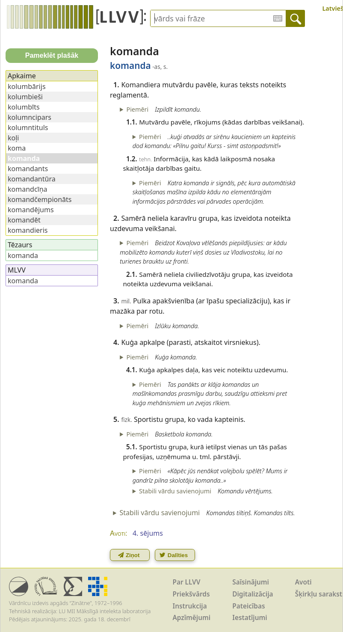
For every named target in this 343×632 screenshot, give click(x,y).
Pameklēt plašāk (52, 55)
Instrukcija (190, 606)
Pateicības (248, 606)
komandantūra (32, 179)
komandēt (24, 220)
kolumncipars (29, 117)
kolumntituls (28, 127)
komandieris (27, 230)
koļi (13, 137)
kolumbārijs (27, 86)
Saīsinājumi (250, 582)
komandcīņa (27, 189)
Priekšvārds (191, 594)
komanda (23, 255)
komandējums (31, 209)
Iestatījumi (249, 617)
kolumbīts (24, 107)
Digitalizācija (252, 594)
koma (17, 148)
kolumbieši (25, 96)
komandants (28, 168)
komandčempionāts (40, 199)
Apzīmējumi (192, 617)
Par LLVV (187, 582)
